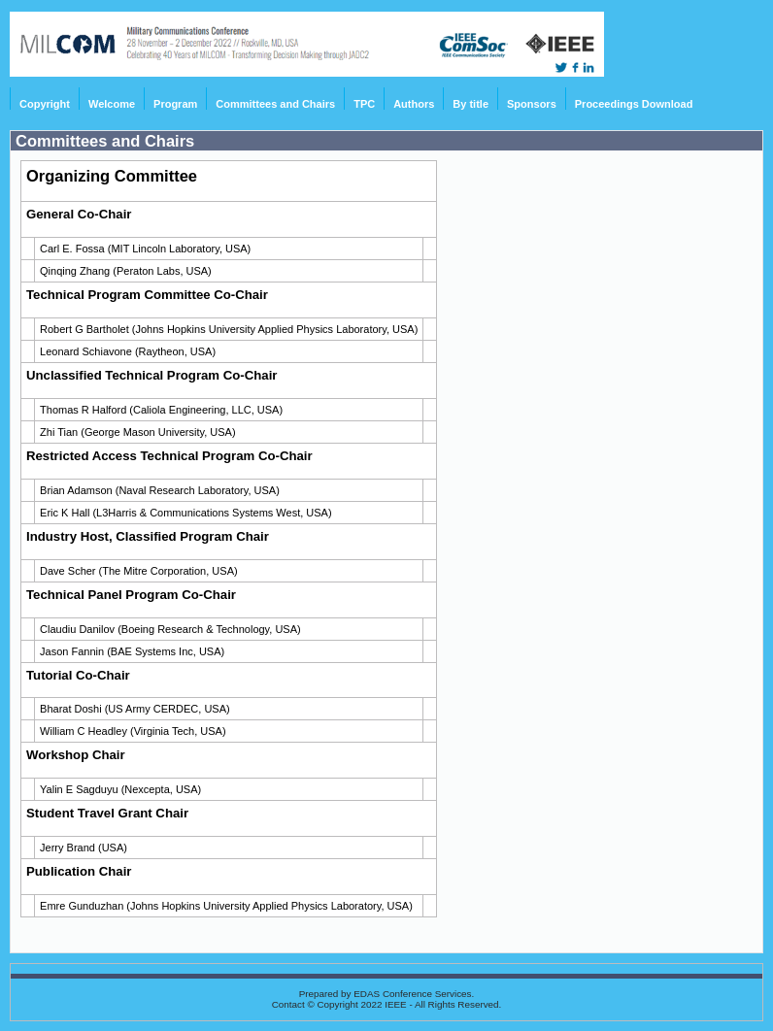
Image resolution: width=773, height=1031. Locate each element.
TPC (364, 104)
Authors (413, 104)
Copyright (44, 104)
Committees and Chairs (275, 104)
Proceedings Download (634, 104)
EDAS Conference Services (412, 993)
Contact (288, 1004)
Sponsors (531, 104)
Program (175, 104)
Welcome (111, 104)
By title (470, 104)
